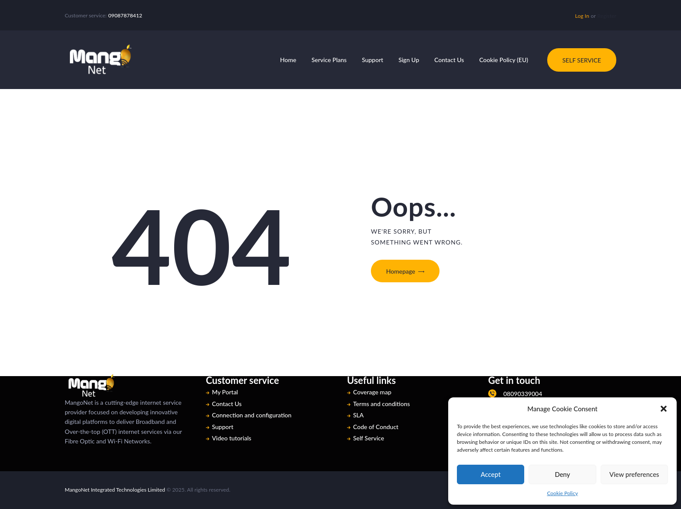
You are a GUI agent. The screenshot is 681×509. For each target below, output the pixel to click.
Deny (562, 474)
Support (222, 426)
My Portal (225, 392)
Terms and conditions (381, 403)
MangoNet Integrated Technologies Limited (115, 489)
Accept (491, 474)
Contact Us (226, 403)
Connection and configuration (251, 415)
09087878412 (125, 15)
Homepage (400, 271)
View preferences (634, 474)
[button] (663, 408)
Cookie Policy (562, 493)
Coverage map (372, 392)
